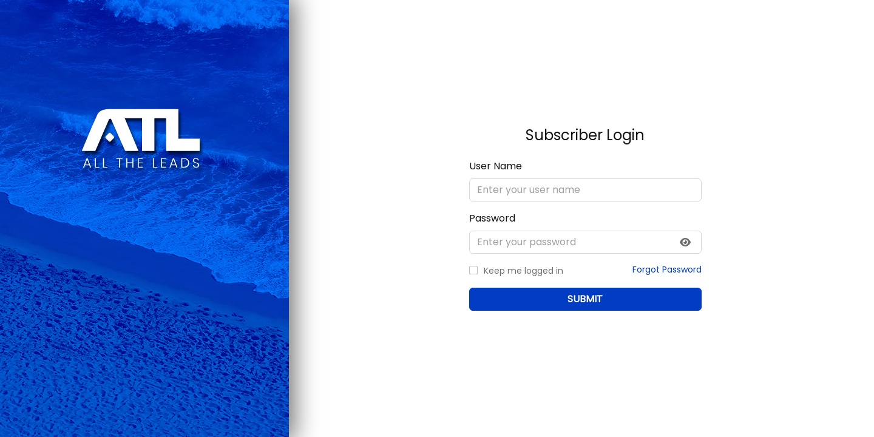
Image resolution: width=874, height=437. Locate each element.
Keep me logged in (523, 270)
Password (492, 218)
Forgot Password (666, 269)
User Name (495, 165)
